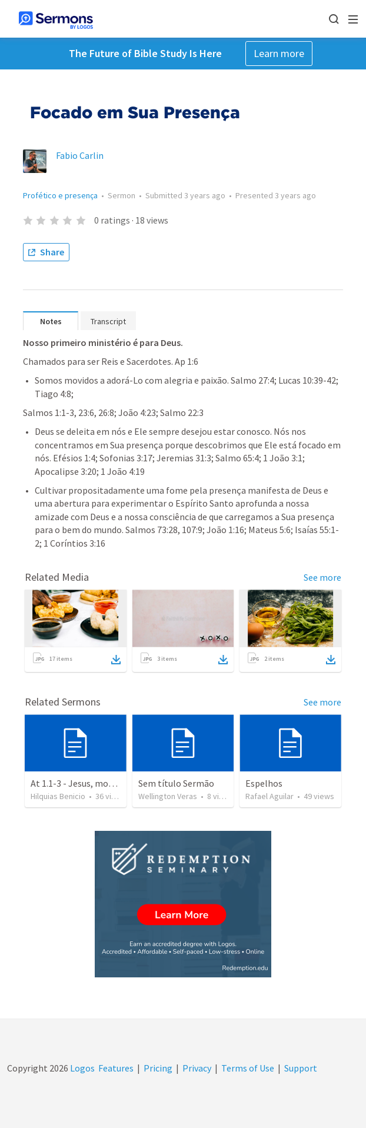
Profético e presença (60, 195)
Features (116, 1068)
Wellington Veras (167, 796)
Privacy (196, 1068)
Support (300, 1068)
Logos (81, 1068)
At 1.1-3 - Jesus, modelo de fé (89, 783)
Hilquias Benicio (58, 796)
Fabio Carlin (80, 155)
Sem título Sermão (176, 783)
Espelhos (263, 783)
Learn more (279, 53)
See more (322, 577)
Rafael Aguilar (269, 796)
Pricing (158, 1068)
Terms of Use (247, 1068)
